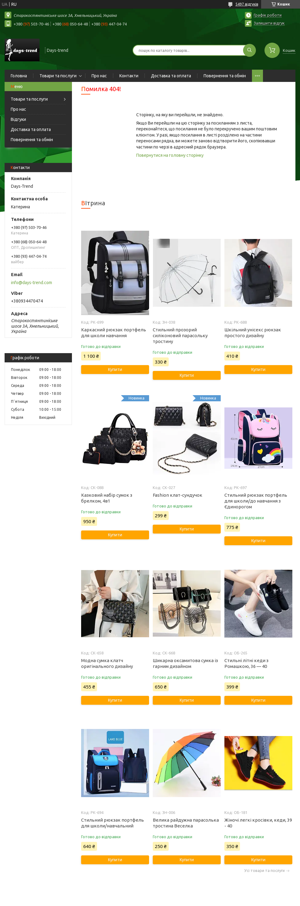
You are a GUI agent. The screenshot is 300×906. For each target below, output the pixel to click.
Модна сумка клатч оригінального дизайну (107, 663)
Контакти (128, 76)
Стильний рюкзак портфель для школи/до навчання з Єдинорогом (255, 500)
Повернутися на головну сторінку (170, 155)
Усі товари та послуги (264, 871)
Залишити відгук (269, 23)
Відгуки (18, 119)
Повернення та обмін (225, 76)
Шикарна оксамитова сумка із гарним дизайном (185, 663)
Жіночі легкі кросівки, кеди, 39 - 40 (258, 822)
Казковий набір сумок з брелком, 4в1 (106, 497)
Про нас (99, 76)
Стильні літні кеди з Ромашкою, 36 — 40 (246, 663)
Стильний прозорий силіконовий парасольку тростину (180, 335)
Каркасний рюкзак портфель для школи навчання (113, 332)
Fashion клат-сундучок (177, 495)
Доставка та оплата (171, 76)
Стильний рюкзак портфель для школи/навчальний (112, 822)
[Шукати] (249, 50)
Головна (19, 76)
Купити (115, 369)
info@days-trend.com (31, 282)
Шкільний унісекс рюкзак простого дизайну (252, 332)
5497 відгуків (246, 4)
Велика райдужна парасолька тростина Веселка (186, 822)
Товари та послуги (58, 76)
